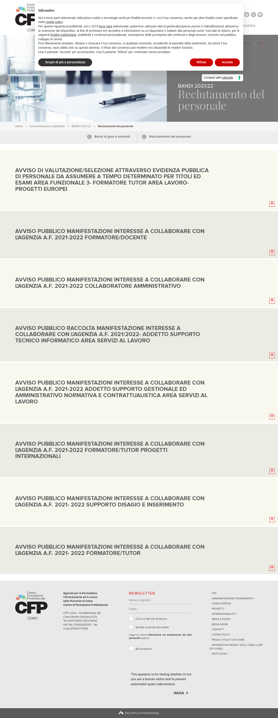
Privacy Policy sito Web (228, 640)
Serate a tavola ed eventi (152, 627)
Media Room (220, 624)
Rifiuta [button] (201, 62)
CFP (214, 593)
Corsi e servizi (221, 603)
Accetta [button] (227, 62)
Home (19, 126)
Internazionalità (223, 614)
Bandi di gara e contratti (112, 136)
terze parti (105, 26)
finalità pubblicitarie (63, 35)
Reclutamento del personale (170, 136)
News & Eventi (221, 619)
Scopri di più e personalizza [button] (65, 62)
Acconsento (144, 648)
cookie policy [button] (54, 22)
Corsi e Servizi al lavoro (151, 618)
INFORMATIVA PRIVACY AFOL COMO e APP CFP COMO (236, 647)
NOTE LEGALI (220, 654)
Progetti (218, 609)
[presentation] (164, 663)
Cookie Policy (221, 634)
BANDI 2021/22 (81, 126)
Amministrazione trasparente (47, 126)
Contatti (218, 629)
